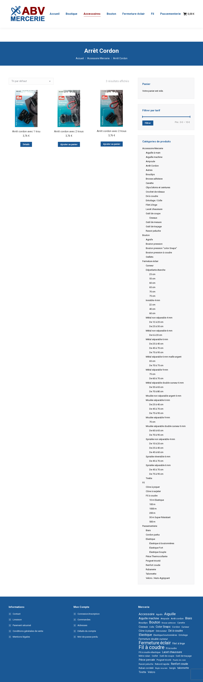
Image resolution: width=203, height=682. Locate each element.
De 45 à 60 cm (156, 452)
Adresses (82, 625)
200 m (152, 513)
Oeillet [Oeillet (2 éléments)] (155, 656)
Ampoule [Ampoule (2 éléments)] (165, 618)
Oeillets (149, 257)
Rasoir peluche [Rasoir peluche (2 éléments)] (146, 664)
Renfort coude (153, 565)
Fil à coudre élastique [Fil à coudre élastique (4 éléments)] (149, 652)
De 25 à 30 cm (156, 326)
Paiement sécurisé (22, 625)
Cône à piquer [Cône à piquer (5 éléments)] (146, 630)
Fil (143, 482)
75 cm (152, 296)
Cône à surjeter (153, 491)
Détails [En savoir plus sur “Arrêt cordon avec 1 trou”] (26, 144)
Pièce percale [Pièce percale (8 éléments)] (147, 659)
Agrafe (149, 239)
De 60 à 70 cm (156, 378)
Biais (148, 530)
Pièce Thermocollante (156, 556)
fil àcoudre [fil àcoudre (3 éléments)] (171, 648)
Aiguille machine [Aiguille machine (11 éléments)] (149, 618)
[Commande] (31, 81)
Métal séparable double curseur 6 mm (165, 382)
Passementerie (149, 526)
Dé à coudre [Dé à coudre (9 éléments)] (175, 630)
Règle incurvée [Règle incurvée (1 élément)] (161, 668)
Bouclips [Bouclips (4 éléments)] (143, 622)
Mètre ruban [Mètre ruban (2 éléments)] (144, 656)
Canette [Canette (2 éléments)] (181, 623)
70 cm (152, 291)
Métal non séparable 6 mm (159, 330)
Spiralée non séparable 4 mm (160, 439)
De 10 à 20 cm (156, 443)
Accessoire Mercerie (152, 148)
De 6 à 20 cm (155, 335)
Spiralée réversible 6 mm (158, 456)
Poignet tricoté (153, 560)
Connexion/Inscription (89, 614)
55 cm (152, 278)
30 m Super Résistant (159, 517)
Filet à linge (151, 204)
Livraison (17, 619)
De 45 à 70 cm (156, 348)
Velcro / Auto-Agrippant (158, 578)
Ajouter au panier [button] (69, 144)
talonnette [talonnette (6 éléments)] (183, 667)
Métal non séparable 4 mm (159, 317)
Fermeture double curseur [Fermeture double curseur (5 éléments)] (153, 639)
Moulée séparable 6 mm (158, 400)
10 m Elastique (156, 500)
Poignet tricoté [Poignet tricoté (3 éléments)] (164, 660)
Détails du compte (87, 631)
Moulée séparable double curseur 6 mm (166, 426)
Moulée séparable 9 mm (158, 417)
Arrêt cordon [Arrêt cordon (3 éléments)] (177, 618)
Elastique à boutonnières (161, 543)
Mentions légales (21, 636)
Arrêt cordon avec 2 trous (69, 131)
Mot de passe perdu (88, 636)
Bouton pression (154, 244)
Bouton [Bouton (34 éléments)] (154, 622)
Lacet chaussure (154, 209)
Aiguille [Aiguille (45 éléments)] (170, 614)
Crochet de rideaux (155, 191)
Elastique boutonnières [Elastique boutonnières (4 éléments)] (165, 635)
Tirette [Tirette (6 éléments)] (142, 672)
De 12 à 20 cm (156, 322)
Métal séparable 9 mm (157, 369)
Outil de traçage (154, 226)
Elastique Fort (156, 547)
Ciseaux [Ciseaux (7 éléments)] (143, 626)
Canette (149, 183)
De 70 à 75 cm (156, 365)
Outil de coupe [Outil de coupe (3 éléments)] (167, 656)
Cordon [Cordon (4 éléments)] (176, 626)
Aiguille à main (153, 152)
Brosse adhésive (154, 178)
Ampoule (150, 161)
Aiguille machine (154, 157)
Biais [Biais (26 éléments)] (188, 618)
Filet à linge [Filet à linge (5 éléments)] (178, 643)
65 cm (152, 287)
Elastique (150, 539)
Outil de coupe (153, 213)
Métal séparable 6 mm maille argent (163, 356)
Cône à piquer (153, 487)
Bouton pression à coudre (159, 252)
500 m (152, 521)
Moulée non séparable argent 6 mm (163, 395)
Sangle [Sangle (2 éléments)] (172, 668)
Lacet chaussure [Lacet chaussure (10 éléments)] (172, 652)
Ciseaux (153, 218)
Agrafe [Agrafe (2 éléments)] (159, 614)
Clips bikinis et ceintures (158, 187)
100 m (152, 504)
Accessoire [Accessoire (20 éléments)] (147, 614)
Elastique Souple (157, 552)
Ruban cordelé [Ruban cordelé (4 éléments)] (146, 668)
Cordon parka (153, 534)
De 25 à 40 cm (156, 343)
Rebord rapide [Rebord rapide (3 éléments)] (162, 664)
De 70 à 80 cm (156, 391)
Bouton (146, 235)
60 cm (152, 283)
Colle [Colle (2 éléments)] (151, 627)
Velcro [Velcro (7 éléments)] (151, 672)
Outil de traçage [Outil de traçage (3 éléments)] (184, 656)
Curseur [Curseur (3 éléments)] (185, 627)
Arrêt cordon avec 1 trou (26, 131)
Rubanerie (151, 569)
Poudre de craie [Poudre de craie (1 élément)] (179, 660)
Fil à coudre (151, 495)
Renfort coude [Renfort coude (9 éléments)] (179, 664)
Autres (149, 170)
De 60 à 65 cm (156, 430)
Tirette (149, 478)
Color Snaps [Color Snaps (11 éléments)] (163, 626)
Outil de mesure (153, 222)
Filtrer (148, 123)
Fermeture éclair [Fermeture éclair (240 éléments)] (155, 642)
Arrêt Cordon (152, 165)
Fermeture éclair (150, 261)
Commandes (84, 619)
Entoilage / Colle (154, 200)
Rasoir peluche (153, 231)
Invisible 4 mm (153, 300)
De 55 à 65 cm (156, 387)
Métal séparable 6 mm (157, 339)
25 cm (152, 274)
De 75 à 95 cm (156, 352)
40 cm (152, 309)
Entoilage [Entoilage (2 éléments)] (183, 635)
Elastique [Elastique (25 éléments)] (145, 635)
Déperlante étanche (155, 270)
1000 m (153, 508)
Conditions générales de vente (28, 631)
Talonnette (151, 573)
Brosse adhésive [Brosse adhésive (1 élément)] (169, 623)
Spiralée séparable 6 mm (158, 465)
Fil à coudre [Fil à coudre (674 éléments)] (151, 647)
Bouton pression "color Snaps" (161, 248)
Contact (17, 614)
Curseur (149, 265)
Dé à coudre (152, 196)
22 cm (152, 304)
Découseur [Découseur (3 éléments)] (161, 631)
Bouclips (150, 174)
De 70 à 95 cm (156, 435)
